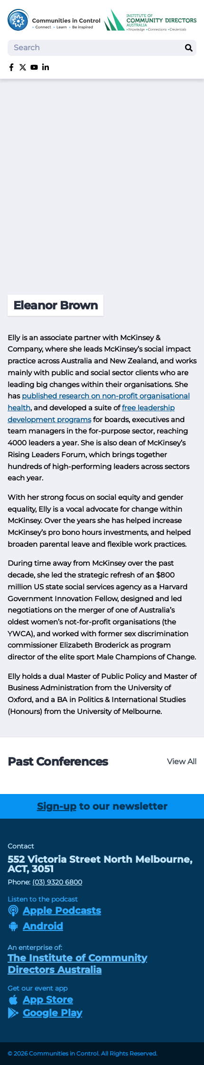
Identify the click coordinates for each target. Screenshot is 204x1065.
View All (181, 761)
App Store (40, 999)
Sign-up (56, 806)
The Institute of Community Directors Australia (77, 963)
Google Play (45, 1013)
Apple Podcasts (54, 910)
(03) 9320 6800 (57, 882)
